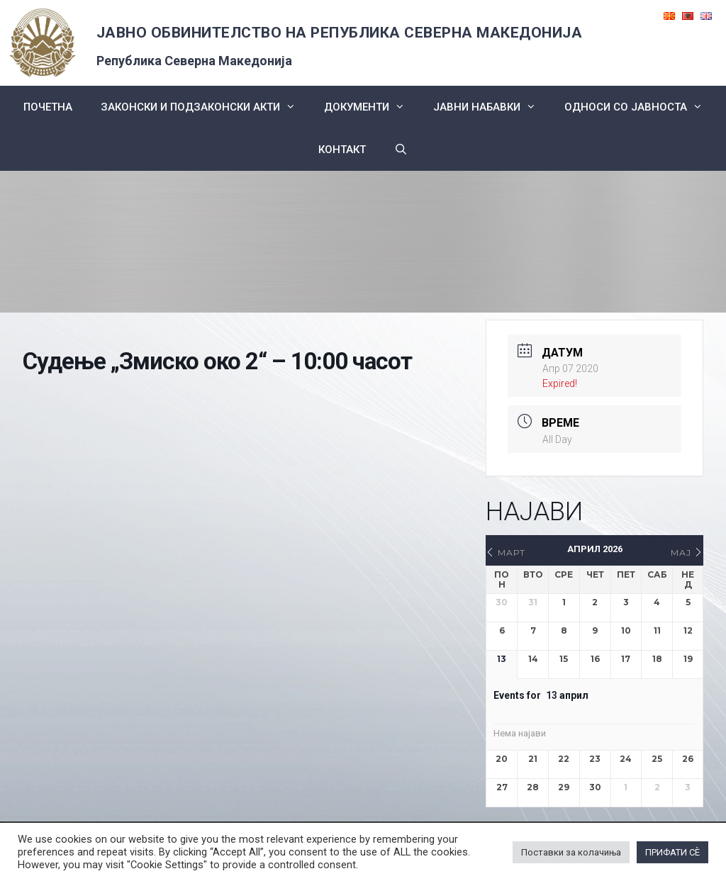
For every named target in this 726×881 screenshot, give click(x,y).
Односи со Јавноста (640, 107)
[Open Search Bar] (401, 149)
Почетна (47, 107)
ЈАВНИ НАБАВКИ (491, 107)
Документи (371, 107)
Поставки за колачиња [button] (571, 852)
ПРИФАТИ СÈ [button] (672, 852)
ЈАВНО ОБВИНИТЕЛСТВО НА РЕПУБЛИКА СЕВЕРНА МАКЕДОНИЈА (339, 32)
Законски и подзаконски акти (205, 107)
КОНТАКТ (342, 149)
